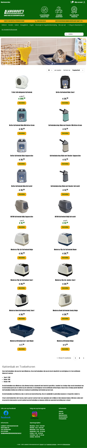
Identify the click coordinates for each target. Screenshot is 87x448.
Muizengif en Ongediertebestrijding (46, 25)
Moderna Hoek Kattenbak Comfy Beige (65, 310)
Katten (17, 25)
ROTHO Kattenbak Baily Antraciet (65, 216)
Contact (61, 411)
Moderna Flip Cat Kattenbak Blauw (65, 249)
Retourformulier (63, 417)
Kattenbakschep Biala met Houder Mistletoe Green (65, 125)
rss (45, 444)
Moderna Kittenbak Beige (65, 341)
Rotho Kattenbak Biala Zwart (65, 92)
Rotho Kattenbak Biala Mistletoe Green (21, 125)
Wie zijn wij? (62, 25)
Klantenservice (5, 2)
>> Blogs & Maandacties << (76, 25)
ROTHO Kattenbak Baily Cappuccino (21, 216)
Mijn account (80, 2)
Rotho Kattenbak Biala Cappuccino (21, 156)
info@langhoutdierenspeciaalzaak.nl (11, 433)
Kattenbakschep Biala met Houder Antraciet (65, 186)
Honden (10, 25)
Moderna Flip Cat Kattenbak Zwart (22, 280)
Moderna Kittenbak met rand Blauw (21, 341)
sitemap (41, 444)
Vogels (32, 25)
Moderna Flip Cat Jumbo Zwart (65, 280)
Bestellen (22, 103)
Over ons (61, 413)
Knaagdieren (24, 25)
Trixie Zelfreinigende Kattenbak (21, 92)
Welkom (4, 25)
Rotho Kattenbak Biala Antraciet (21, 186)
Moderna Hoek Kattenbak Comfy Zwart (21, 310)
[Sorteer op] (78, 70)
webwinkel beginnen (51, 444)
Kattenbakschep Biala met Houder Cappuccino (65, 156)
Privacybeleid (62, 419)
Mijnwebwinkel (66, 444)
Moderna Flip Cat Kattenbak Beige (22, 249)
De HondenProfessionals (9, 29)
